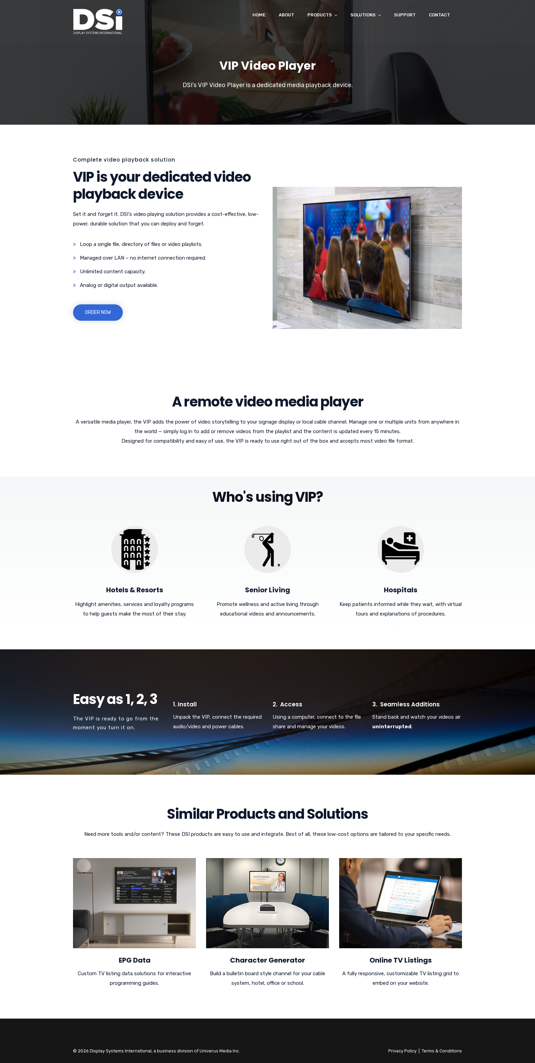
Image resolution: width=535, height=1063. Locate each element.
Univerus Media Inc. (220, 1050)
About (286, 14)
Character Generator (267, 960)
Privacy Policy (402, 1050)
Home (258, 14)
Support (405, 14)
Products (319, 14)
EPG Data (134, 960)
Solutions (363, 14)
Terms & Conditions (442, 1050)
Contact (439, 14)
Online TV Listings (401, 960)
